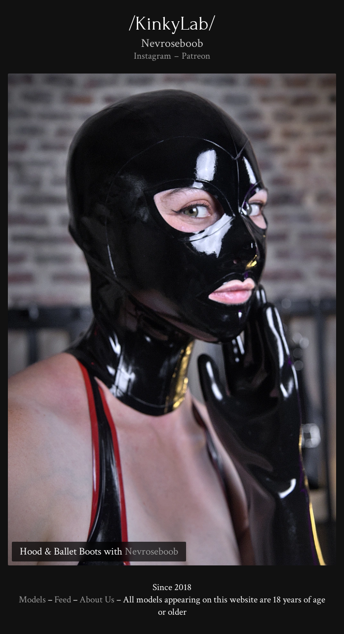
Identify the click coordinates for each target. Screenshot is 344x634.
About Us (97, 600)
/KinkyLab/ (172, 23)
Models (32, 600)
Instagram (152, 56)
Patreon (196, 56)
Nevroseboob (151, 551)
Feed (62, 600)
